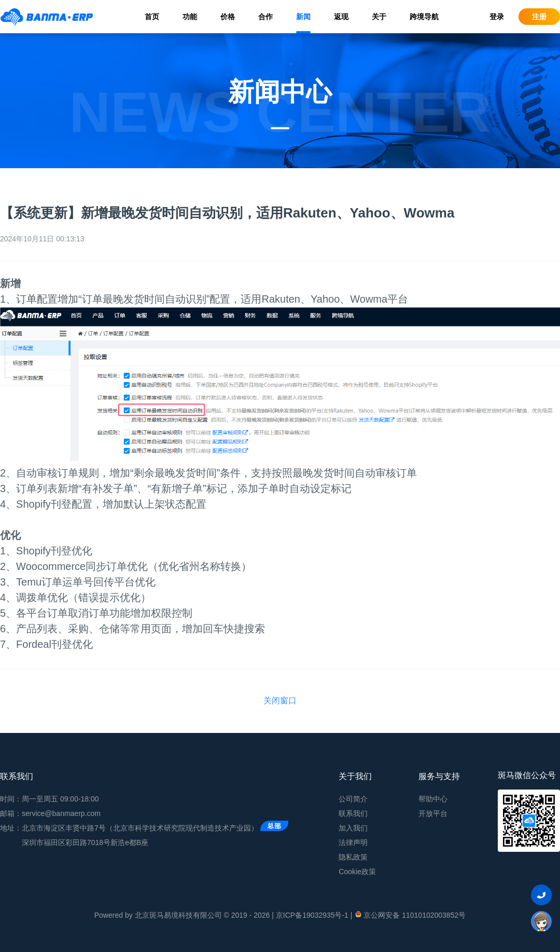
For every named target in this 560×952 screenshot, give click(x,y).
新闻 (303, 16)
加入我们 (353, 828)
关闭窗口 (280, 700)
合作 (265, 16)
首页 (152, 16)
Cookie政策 (357, 871)
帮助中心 (432, 799)
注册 (539, 16)
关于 (379, 16)
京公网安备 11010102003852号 (410, 914)
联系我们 (353, 813)
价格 (227, 16)
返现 (341, 16)
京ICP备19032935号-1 (312, 915)
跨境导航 (424, 16)
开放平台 (432, 813)
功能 (190, 16)
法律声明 (353, 842)
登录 (496, 16)
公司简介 (353, 799)
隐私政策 (353, 857)
